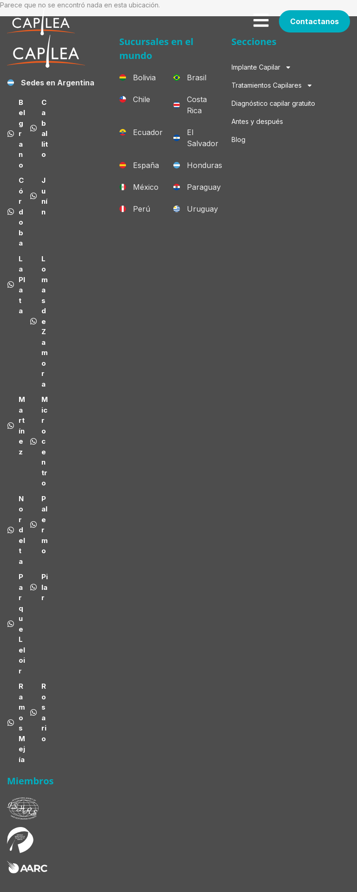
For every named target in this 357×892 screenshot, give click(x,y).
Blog (238, 139)
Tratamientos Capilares (272, 85)
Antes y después (257, 121)
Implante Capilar (261, 67)
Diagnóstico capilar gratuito (273, 103)
